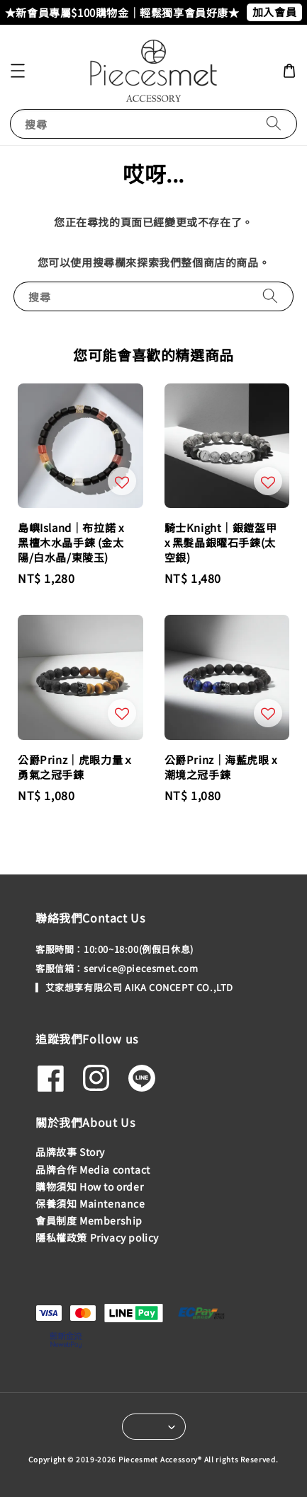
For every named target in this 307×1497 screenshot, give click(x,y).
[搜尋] (273, 123)
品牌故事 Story (70, 1152)
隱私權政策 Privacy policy (97, 1237)
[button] (17, 70)
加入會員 (274, 11)
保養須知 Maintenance (90, 1203)
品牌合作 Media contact (92, 1169)
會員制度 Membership (89, 1220)
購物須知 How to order (89, 1186)
